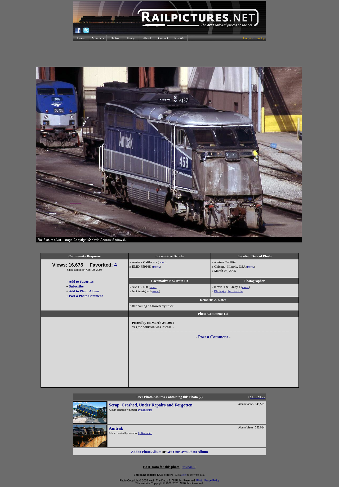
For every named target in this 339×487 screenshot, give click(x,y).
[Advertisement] (169, 54)
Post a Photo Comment (86, 296)
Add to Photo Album (84, 291)
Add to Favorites (81, 282)
